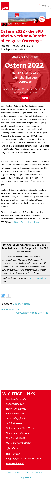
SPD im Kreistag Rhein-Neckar (20, 428)
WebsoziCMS (14, 472)
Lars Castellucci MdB (16, 398)
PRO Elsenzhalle (10, 309)
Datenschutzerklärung (33, 472)
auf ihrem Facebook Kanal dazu (25, 222)
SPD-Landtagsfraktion (16, 418)
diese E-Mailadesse (38, 278)
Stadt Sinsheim (13, 453)
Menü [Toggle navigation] (43, 6)
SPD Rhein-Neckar (22, 303)
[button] (3, 295)
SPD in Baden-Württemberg (19, 433)
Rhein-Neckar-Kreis (15, 463)
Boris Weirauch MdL (16, 413)
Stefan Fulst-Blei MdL (16, 408)
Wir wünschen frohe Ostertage (32, 312)
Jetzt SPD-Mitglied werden (18, 442)
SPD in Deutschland (15, 437)
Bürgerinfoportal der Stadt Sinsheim (23, 458)
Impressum (26, 477)
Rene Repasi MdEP (15, 403)
